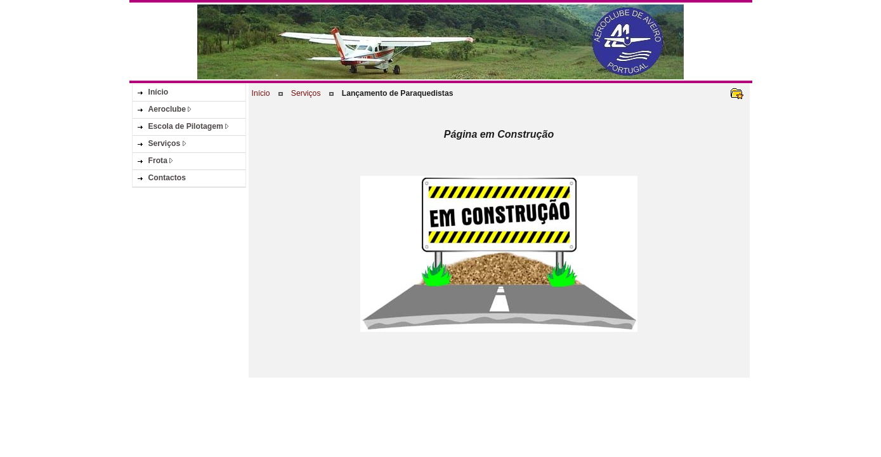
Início (261, 93)
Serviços (306, 93)
